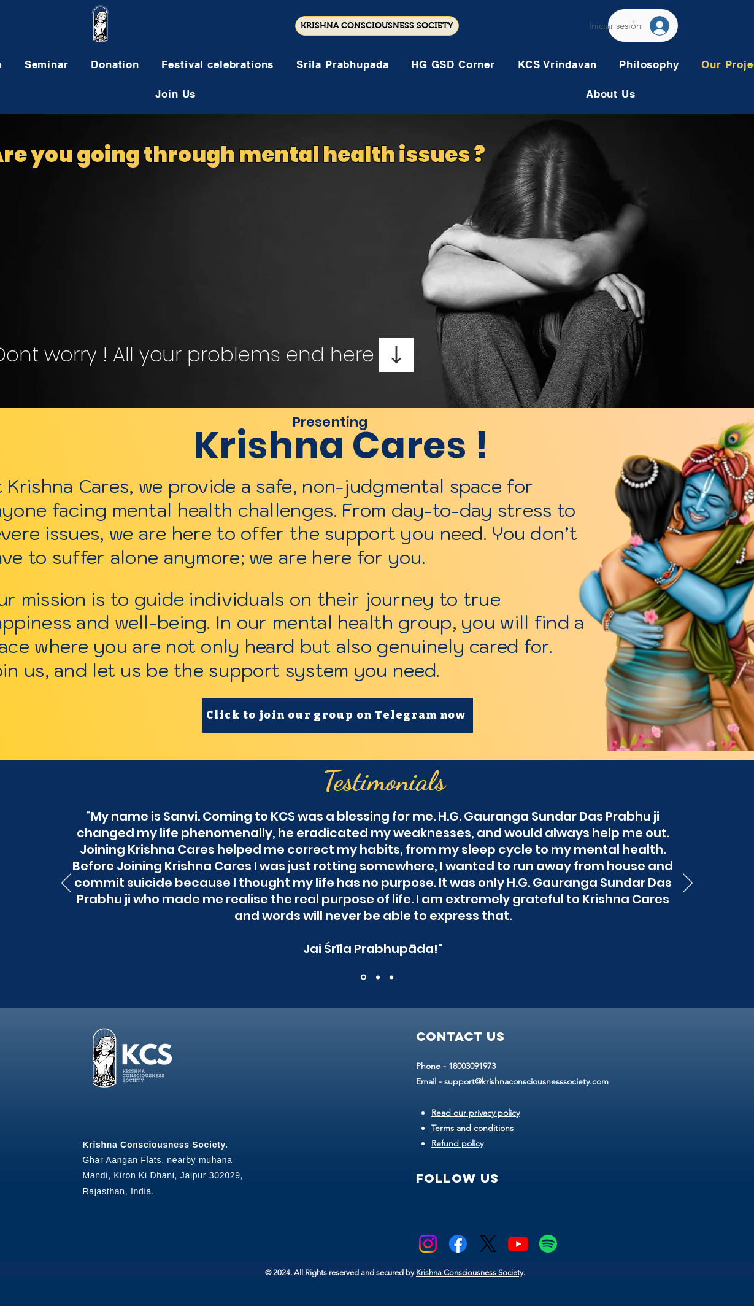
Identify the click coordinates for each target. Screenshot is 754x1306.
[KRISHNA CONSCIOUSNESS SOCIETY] (377, 26)
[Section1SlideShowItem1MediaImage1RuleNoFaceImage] (363, 977)
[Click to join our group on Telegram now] (337, 715)
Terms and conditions (472, 1128)
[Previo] (66, 883)
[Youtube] (518, 1244)
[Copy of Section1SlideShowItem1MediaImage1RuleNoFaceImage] (378, 977)
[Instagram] (428, 1244)
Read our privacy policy (475, 1112)
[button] (217, 64)
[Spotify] (548, 1244)
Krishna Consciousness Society (469, 1272)
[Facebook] (458, 1244)
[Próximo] (688, 883)
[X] (488, 1244)
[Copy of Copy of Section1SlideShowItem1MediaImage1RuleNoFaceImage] (391, 977)
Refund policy (457, 1143)
